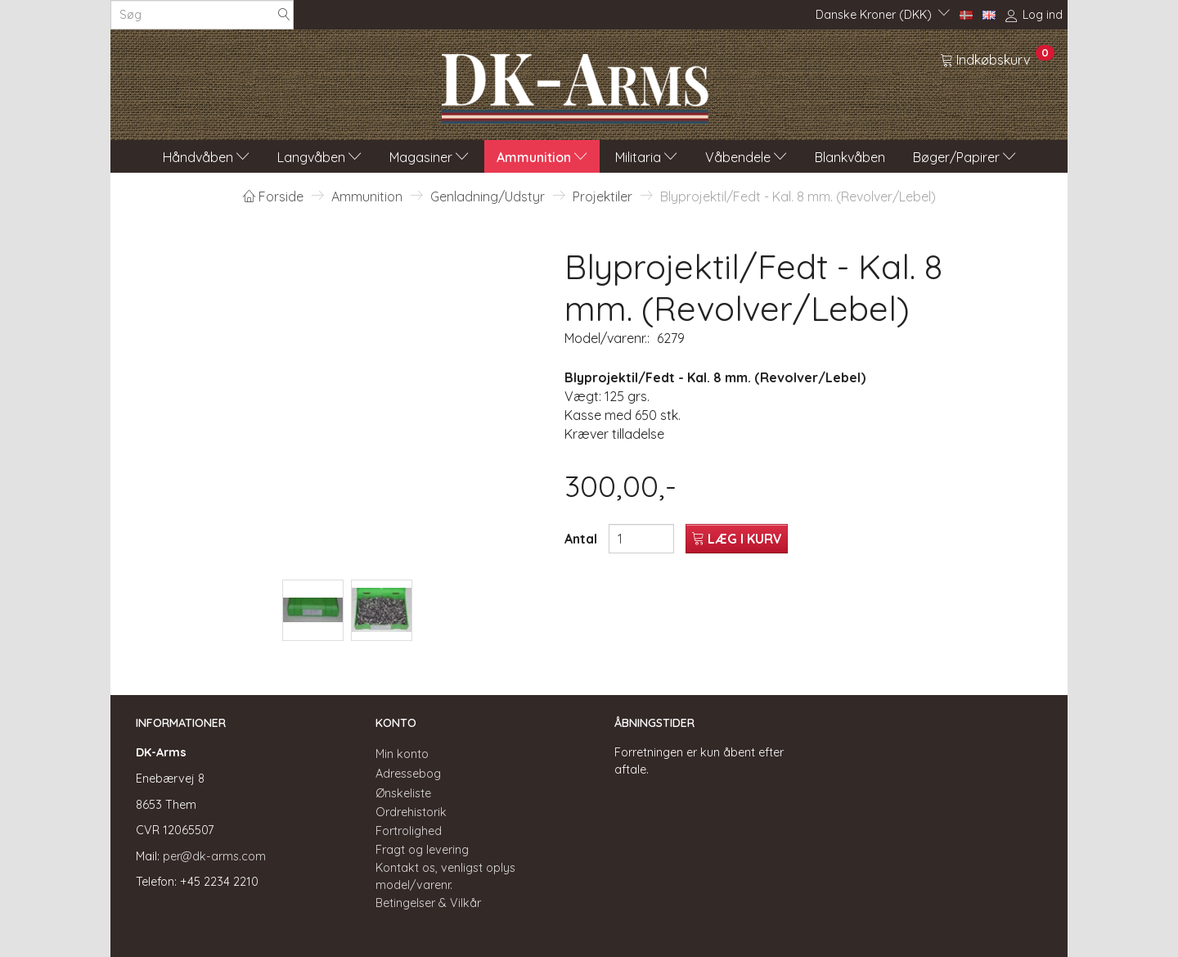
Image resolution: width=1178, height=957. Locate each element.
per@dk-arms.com (214, 856)
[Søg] (284, 15)
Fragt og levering (422, 849)
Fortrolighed (408, 831)
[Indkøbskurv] (997, 59)
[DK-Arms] (575, 84)
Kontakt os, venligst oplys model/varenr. (445, 876)
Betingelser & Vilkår (428, 903)
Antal (582, 538)
